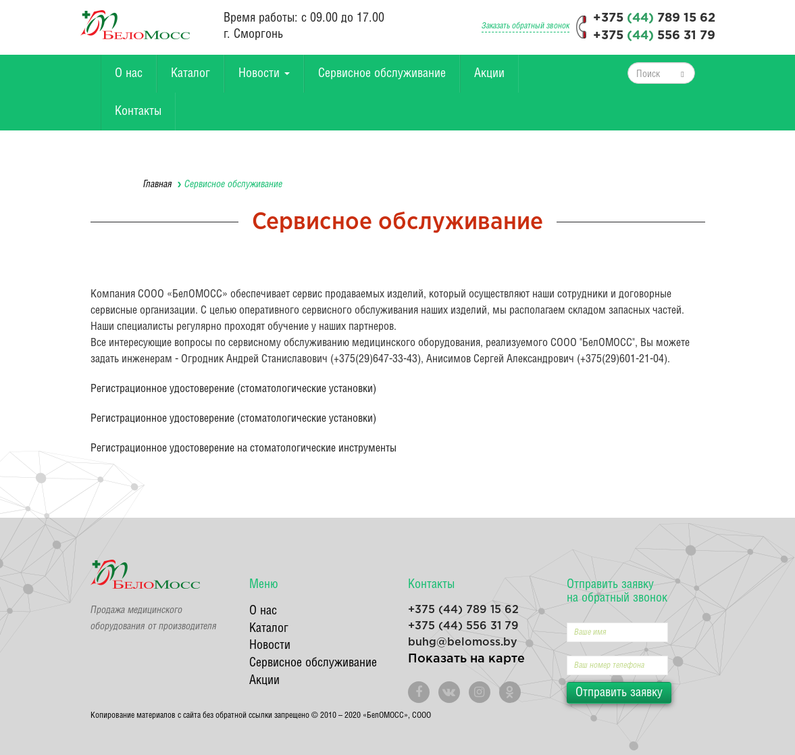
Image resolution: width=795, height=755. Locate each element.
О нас (129, 73)
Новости (264, 73)
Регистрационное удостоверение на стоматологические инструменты (243, 448)
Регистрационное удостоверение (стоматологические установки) (233, 389)
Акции (489, 73)
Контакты (138, 111)
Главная (157, 184)
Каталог (190, 73)
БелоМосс (135, 24)
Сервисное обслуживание (382, 73)
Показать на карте (466, 659)
